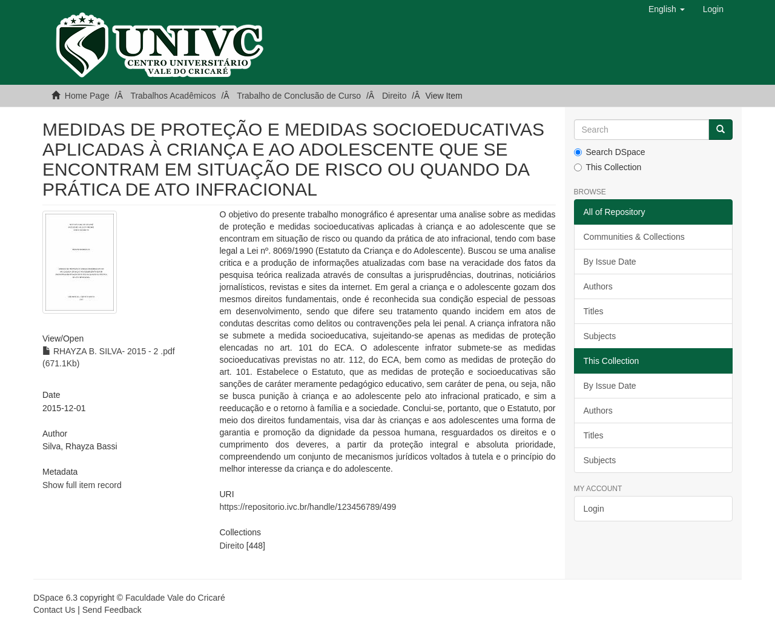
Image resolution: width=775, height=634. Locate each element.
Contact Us (54, 610)
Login (594, 508)
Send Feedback (112, 610)
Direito (394, 96)
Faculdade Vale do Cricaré (175, 598)
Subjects (600, 336)
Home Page (87, 96)
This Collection (608, 167)
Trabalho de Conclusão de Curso (299, 96)
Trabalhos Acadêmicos (173, 96)
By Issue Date (610, 261)
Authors (598, 286)
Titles (594, 311)
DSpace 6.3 (55, 598)
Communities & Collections (634, 237)
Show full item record (82, 485)
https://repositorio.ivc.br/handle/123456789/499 (307, 507)
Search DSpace (609, 152)
